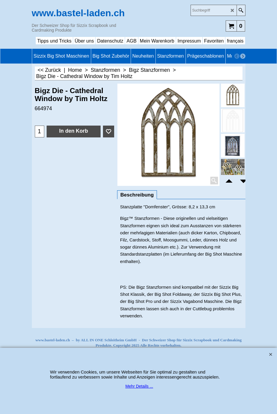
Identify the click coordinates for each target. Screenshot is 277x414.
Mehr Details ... (139, 386)
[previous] (237, 56)
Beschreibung (137, 195)
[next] (242, 56)
